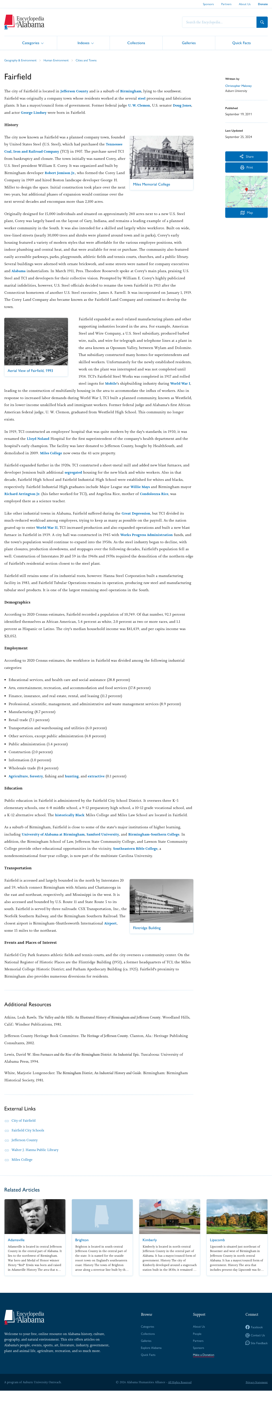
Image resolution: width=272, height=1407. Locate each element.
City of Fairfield (24, 1135)
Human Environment (61, 60)
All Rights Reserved (179, 1398)
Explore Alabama (150, 1363)
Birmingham (134, 91)
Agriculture (18, 783)
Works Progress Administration (148, 542)
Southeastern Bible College (159, 855)
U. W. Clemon (140, 105)
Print (247, 170)
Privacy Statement (256, 1398)
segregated (74, 479)
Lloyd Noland (39, 446)
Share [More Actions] (246, 156)
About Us (245, 4)
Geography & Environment (22, 60)
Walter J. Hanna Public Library (37, 1164)
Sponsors (208, 4)
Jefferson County (75, 91)
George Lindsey (47, 112)
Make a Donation (203, 1370)
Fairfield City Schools (29, 1145)
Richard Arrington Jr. (23, 501)
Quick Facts (241, 42)
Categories (30, 42)
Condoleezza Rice (158, 501)
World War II (48, 534)
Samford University (110, 841)
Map (246, 215)
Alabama (19, 278)
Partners (226, 4)
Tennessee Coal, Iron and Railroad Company (51, 151)
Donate (263, 4)
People (196, 1348)
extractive (100, 783)
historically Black (71, 822)
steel (142, 98)
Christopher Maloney (239, 85)
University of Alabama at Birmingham (56, 841)
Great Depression (137, 520)
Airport (59, 937)
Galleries (189, 42)
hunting (74, 783)
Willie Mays (141, 494)
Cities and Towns (93, 60)
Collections (136, 42)
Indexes (83, 42)
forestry (38, 783)
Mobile (111, 390)
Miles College (52, 460)
